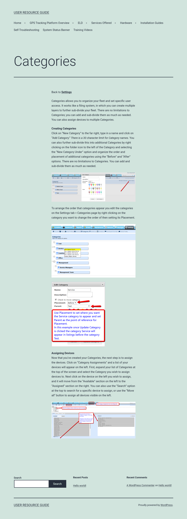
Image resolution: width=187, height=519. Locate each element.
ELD (80, 23)
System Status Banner (56, 30)
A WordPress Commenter (141, 485)
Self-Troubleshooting (26, 30)
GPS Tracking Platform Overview (49, 23)
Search (17, 477)
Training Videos (83, 30)
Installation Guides (151, 23)
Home (17, 23)
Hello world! (79, 485)
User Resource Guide (31, 12)
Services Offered (101, 23)
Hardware (126, 23)
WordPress (167, 505)
